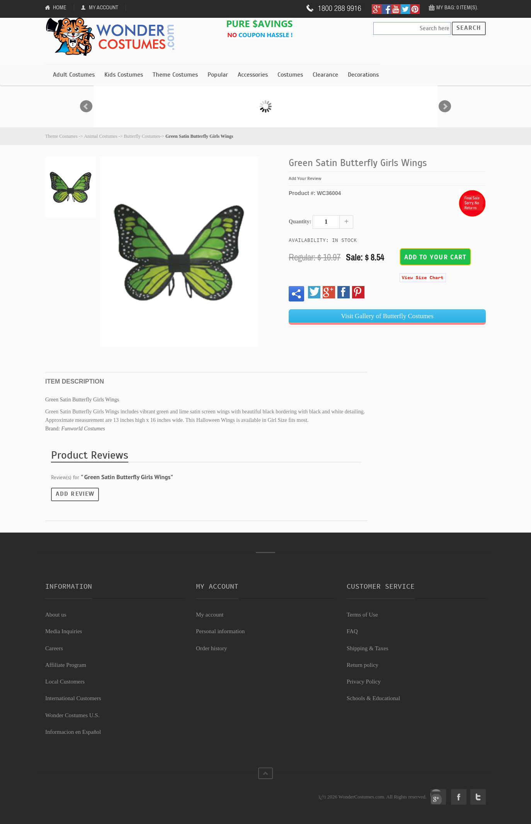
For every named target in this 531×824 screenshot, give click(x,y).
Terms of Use (362, 615)
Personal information (220, 631)
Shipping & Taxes (367, 648)
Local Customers (65, 681)
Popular (218, 75)
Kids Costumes (123, 75)
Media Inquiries (63, 631)
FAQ (352, 631)
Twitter (478, 797)
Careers (54, 648)
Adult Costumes (74, 75)
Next (445, 106)
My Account (103, 7)
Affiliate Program (65, 665)
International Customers (73, 698)
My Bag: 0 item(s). (457, 7)
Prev (86, 106)
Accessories (253, 75)
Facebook (458, 797)
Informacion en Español (73, 732)
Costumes (290, 75)
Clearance (325, 75)
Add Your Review (305, 178)
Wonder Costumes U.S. (72, 715)
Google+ (438, 797)
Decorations (363, 75)
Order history (211, 648)
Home (59, 7)
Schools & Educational (373, 698)
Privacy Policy (364, 681)
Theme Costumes (175, 75)
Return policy (362, 665)
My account (209, 615)
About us (55, 615)
